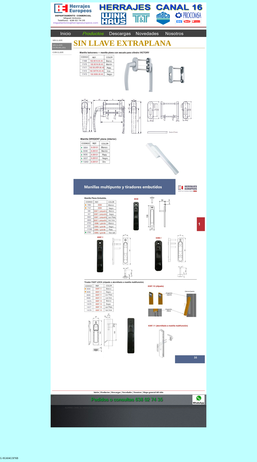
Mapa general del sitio (153, 392)
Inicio (96, 392)
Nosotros (137, 392)
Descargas (116, 392)
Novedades (127, 392)
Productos (105, 392)
